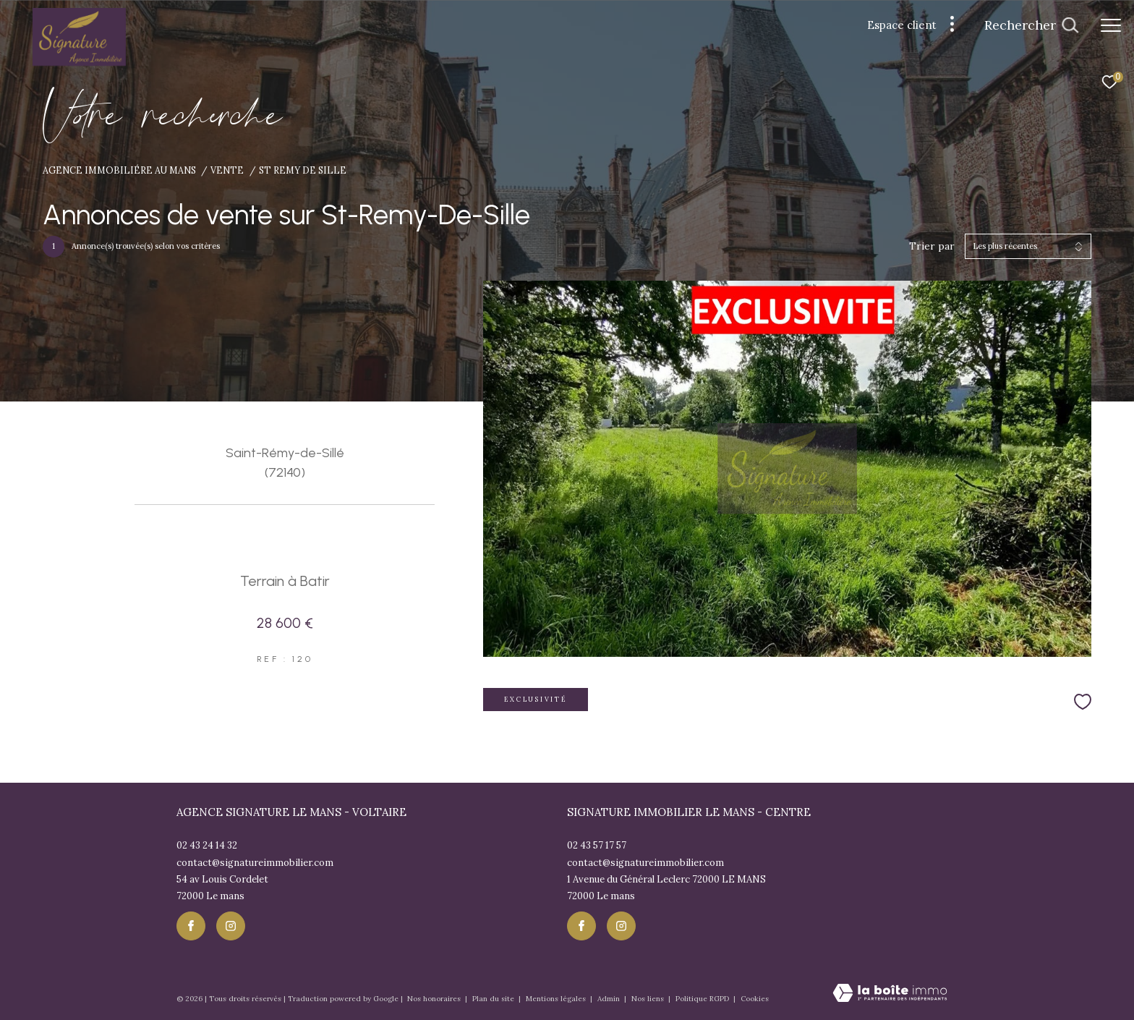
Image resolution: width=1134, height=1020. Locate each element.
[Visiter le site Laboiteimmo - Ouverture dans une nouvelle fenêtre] (890, 994)
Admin (609, 998)
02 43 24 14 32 (206, 845)
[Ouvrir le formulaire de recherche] (1031, 25)
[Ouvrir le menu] (1111, 25)
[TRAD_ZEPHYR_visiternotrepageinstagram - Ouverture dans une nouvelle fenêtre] (230, 925)
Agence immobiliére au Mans (119, 170)
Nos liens (648, 998)
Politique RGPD (702, 998)
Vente (227, 170)
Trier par (932, 246)
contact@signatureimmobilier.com (254, 863)
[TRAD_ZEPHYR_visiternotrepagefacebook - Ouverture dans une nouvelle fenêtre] (190, 925)
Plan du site (494, 998)
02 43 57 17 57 (596, 845)
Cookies (755, 999)
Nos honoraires (435, 998)
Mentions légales (557, 998)
